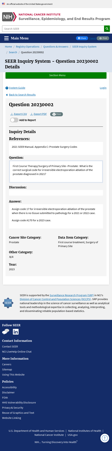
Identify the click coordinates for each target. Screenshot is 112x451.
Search (13, 52)
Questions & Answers (55, 46)
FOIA (5, 397)
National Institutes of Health (84, 430)
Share (83, 38)
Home (8, 46)
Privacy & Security (12, 407)
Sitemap (7, 369)
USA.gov (73, 435)
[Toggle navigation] (16, 38)
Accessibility (9, 387)
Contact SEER (10, 346)
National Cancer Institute (49, 435)
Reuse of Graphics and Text (18, 412)
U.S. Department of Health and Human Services (36, 430)
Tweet (92, 38)
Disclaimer (8, 392)
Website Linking (11, 418)
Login (103, 87)
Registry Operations (27, 46)
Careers (6, 364)
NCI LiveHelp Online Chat (16, 351)
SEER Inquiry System (84, 46)
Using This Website (13, 374)
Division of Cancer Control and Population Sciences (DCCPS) (55, 299)
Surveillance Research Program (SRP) (72, 295)
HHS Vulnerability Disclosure (19, 402)
